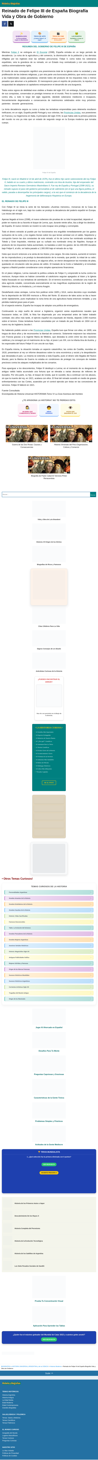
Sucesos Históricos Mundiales (49, 975)
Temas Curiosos (8, 1438)
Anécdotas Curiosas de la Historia (49, 671)
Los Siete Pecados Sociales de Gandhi (29, 1266)
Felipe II (15, 52)
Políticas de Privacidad (10, 1453)
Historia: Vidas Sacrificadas (49, 916)
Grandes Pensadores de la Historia (49, 934)
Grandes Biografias (9, 1408)
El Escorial (42, 52)
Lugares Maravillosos (10, 1436)
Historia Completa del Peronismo (27, 1229)
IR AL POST (49, 783)
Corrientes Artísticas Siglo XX (49, 987)
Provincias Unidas (72, 113)
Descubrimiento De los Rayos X (27, 1216)
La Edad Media (7, 1400)
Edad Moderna (7, 1403)
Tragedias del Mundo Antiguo (49, 993)
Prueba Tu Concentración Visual (49, 1301)
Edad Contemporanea (10, 1405)
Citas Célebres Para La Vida (49, 627)
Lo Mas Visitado (8, 1451)
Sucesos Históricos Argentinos (49, 981)
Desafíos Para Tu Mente (49, 1051)
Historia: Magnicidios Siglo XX (49, 951)
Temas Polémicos (8, 1423)
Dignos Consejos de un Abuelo (49, 649)
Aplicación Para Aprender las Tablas (49, 1326)
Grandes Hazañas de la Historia (49, 910)
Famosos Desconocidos (49, 922)
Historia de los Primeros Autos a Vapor (30, 1204)
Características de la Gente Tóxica (49, 1098)
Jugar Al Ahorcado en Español (49, 1028)
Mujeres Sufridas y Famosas (49, 963)
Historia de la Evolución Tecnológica (29, 1241)
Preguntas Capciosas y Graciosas (49, 1075)
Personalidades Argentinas (49, 892)
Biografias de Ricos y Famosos (49, 565)
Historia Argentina (8, 1395)
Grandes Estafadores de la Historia (49, 904)
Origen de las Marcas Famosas (49, 969)
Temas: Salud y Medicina (11, 1418)
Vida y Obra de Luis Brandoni (49, 520)
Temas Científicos (8, 1421)
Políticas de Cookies (9, 1456)
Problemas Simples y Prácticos (49, 1122)
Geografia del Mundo (9, 1433)
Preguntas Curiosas (9, 1441)
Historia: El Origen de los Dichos (49, 542)
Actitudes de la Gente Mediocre (49, 1145)
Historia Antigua (8, 1398)
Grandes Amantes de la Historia (49, 898)
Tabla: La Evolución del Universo (49, 928)
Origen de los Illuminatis (49, 999)
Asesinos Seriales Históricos (49, 946)
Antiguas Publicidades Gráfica (49, 957)
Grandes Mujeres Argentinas (49, 940)
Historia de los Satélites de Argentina (29, 1254)
